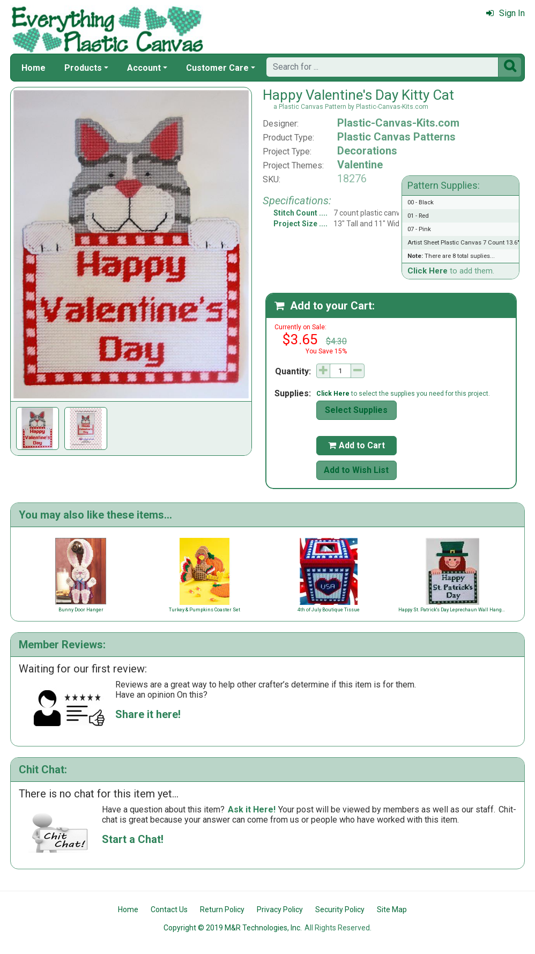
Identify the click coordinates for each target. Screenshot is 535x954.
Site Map (392, 909)
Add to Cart (356, 445)
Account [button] (144, 68)
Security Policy (340, 909)
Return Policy (222, 909)
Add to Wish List (356, 470)
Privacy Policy (280, 909)
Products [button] (83, 68)
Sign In (505, 13)
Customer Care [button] (217, 68)
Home (33, 68)
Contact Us (169, 909)
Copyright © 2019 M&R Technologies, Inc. (233, 927)
